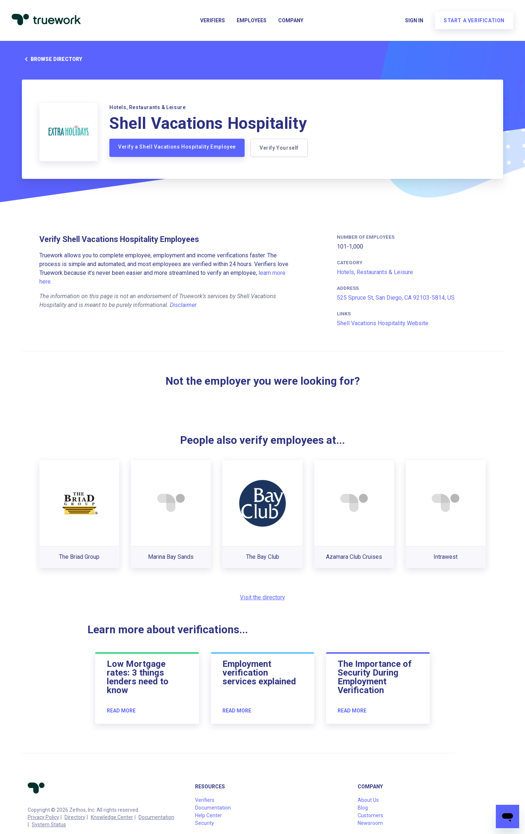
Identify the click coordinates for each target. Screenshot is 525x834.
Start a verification (474, 20)
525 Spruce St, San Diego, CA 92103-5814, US (396, 297)
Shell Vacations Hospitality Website (382, 323)
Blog (363, 808)
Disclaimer (183, 304)
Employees (252, 20)
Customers (370, 815)
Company (290, 20)
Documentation (156, 817)
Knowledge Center (112, 817)
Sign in (414, 20)
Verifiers (212, 20)
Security (204, 823)
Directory (75, 817)
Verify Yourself (279, 148)
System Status (49, 824)
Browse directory (52, 59)
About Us (368, 800)
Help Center (208, 815)
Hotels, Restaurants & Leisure (375, 272)
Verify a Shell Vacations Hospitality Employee (177, 147)
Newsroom (370, 823)
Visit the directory (262, 597)
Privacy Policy (43, 817)
